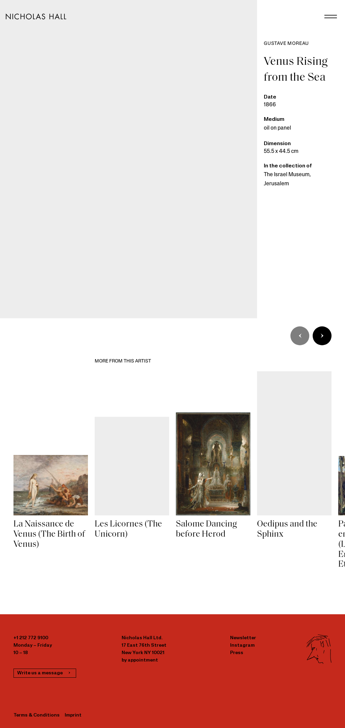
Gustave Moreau (286, 43)
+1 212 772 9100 (30, 638)
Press (236, 652)
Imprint (73, 715)
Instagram (242, 645)
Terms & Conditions (36, 715)
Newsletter (243, 638)
